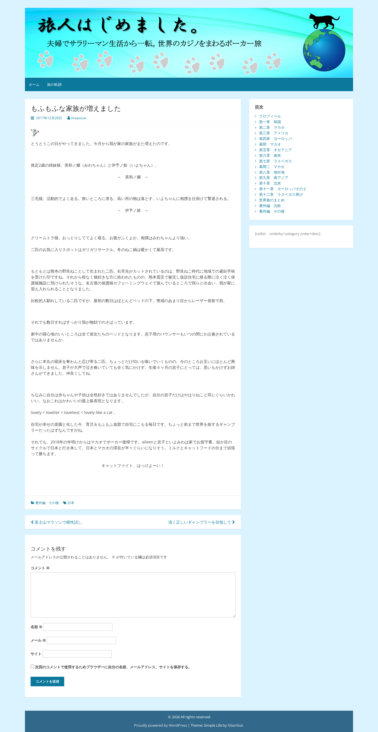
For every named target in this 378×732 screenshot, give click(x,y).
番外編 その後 (47, 502)
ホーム (34, 84)
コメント (40, 567)
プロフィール (270, 116)
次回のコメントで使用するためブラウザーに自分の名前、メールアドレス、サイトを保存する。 (113, 666)
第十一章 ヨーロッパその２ (282, 188)
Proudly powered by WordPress (160, 725)
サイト (36, 653)
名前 (36, 626)
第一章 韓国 (270, 121)
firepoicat (78, 118)
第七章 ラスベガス (275, 161)
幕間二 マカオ (272, 166)
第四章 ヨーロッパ (275, 138)
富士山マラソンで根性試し (56, 522)
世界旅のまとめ (272, 199)
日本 (71, 502)
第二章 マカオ (272, 127)
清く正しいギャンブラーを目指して (201, 522)
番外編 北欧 (270, 205)
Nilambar (235, 725)
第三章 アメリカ (273, 132)
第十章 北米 (270, 183)
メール (38, 640)
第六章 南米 (270, 155)
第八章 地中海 (272, 172)
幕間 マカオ (270, 144)
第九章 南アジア (273, 177)
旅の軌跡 (54, 84)
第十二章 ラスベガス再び (281, 194)
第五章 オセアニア (275, 149)
